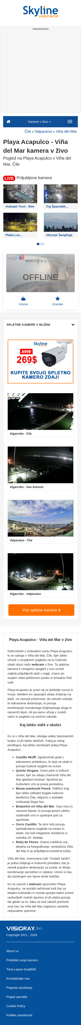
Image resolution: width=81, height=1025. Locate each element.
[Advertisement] (40, 72)
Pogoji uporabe (16, 997)
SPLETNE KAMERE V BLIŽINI (40, 324)
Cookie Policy (15, 1006)
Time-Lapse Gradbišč (21, 969)
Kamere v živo (39, 121)
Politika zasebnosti (19, 1015)
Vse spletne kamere (41, 610)
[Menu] (70, 121)
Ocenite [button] (57, 301)
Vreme (23, 301)
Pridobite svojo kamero (22, 960)
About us (12, 951)
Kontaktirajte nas (18, 978)
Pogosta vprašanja (19, 987)
